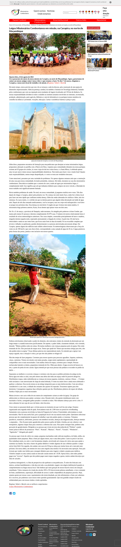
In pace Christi (75, 533)
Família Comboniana (43, 542)
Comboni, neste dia (76, 531)
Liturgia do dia (75, 537)
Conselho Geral (64, 546)
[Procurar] (70, 13)
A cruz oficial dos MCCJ (53, 528)
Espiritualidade (42, 540)
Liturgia (40, 544)
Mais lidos (74, 542)
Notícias (51, 11)
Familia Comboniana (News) (54, 534)
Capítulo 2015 (63, 541)
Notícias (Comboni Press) (53, 542)
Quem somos (40, 11)
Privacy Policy (75, 544)
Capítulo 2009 (63, 539)
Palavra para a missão (77, 540)
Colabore (74, 529)
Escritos (40, 535)
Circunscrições (18, 25)
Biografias (40, 529)
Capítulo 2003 (63, 537)
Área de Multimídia (43, 526)
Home (10, 25)
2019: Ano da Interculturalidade (64, 530)
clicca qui (16, 4)
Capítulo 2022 (63, 543)
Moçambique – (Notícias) (29, 25)
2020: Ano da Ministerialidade (64, 533)
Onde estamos (44, 13)
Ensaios (40, 533)
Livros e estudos (53, 540)
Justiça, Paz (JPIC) (53, 537)
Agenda (73, 535)
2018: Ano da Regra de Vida (66, 527)
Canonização (41, 531)
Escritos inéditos (42, 537)
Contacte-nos (75, 526)
